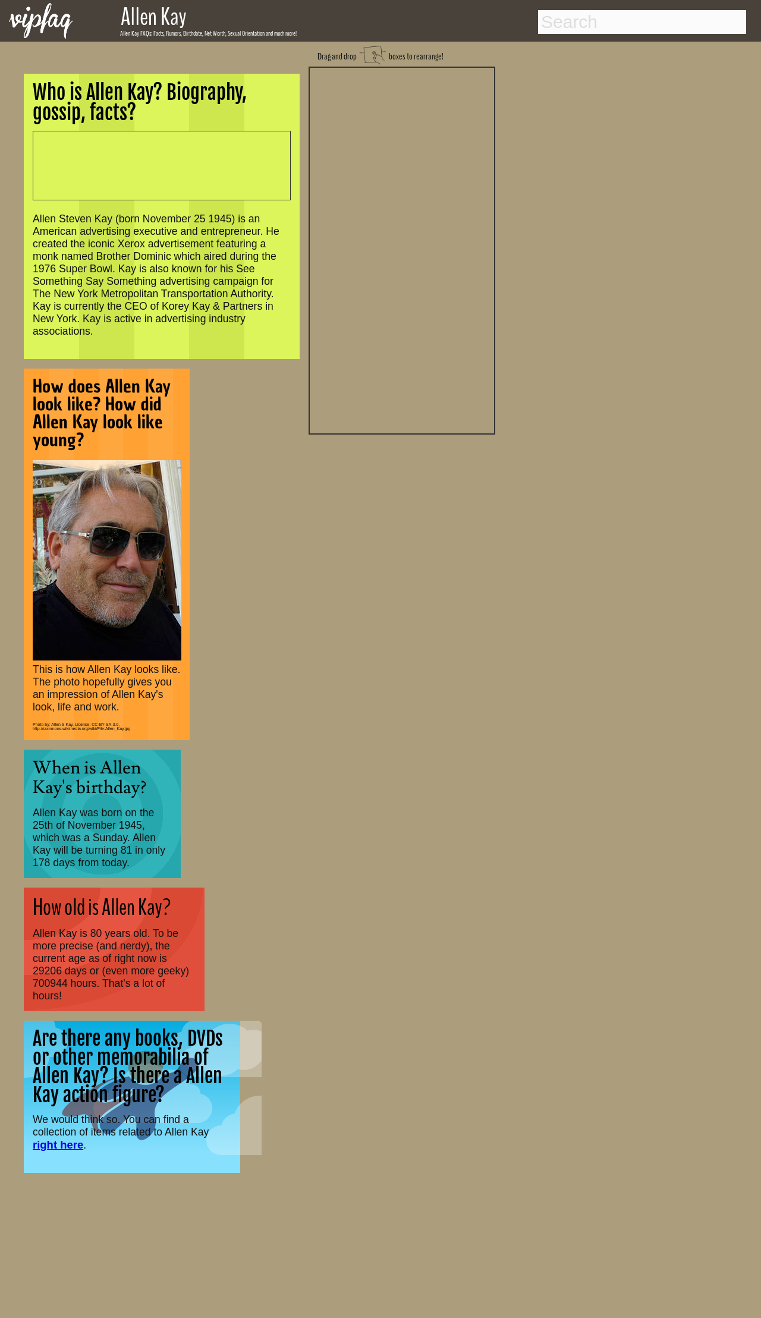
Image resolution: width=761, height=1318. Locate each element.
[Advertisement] (402, 249)
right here (58, 1144)
